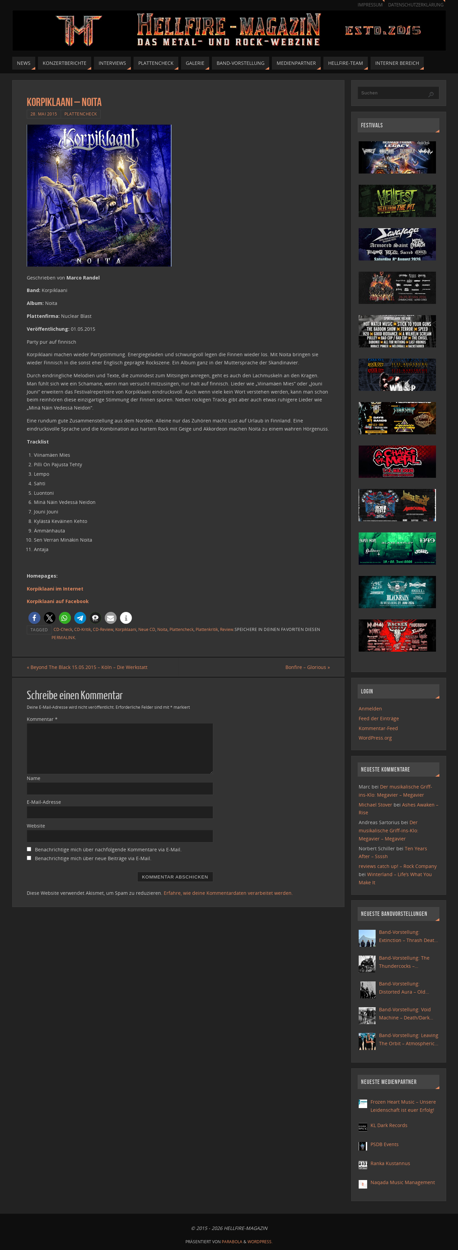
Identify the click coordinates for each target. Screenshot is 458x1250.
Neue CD (146, 629)
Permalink (63, 637)
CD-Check (63, 629)
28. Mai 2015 (44, 113)
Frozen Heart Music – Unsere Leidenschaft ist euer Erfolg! (403, 1106)
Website (36, 825)
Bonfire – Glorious (307, 667)
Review (226, 629)
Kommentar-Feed (378, 728)
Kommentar (42, 719)
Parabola (232, 1242)
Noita (162, 629)
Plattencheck (80, 113)
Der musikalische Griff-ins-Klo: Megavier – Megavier (388, 830)
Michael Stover (375, 804)
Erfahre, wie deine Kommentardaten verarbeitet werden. (228, 893)
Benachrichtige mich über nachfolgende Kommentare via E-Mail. (108, 849)
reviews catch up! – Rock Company (398, 866)
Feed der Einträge (379, 718)
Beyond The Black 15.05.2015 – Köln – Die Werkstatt (87, 667)
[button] (34, 618)
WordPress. (260, 1242)
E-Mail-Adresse (44, 802)
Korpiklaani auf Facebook (58, 601)
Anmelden (370, 708)
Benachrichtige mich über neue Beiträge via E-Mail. (93, 858)
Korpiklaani (125, 629)
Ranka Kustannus (390, 1163)
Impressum (370, 5)
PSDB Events (385, 1144)
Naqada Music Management (403, 1182)
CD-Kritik (82, 629)
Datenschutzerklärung (415, 5)
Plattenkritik (207, 629)
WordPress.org (375, 738)
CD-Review (103, 629)
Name (33, 778)
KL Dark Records (389, 1125)
